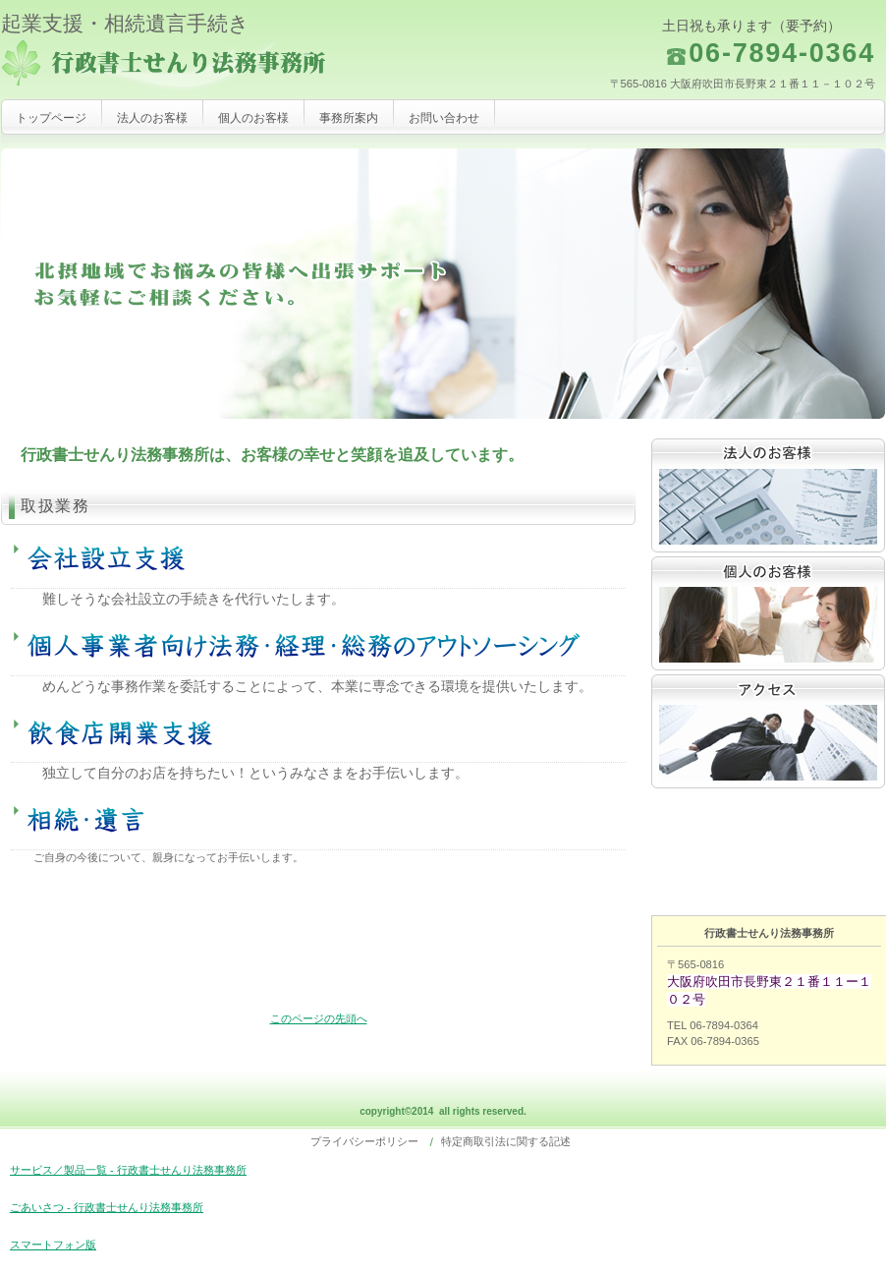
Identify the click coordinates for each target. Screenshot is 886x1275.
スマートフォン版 (53, 1244)
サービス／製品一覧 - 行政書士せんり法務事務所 (128, 1170)
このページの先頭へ (318, 1018)
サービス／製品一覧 (768, 495)
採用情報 (768, 613)
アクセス (768, 731)
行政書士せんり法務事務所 (197, 66)
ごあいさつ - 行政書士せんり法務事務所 (106, 1207)
